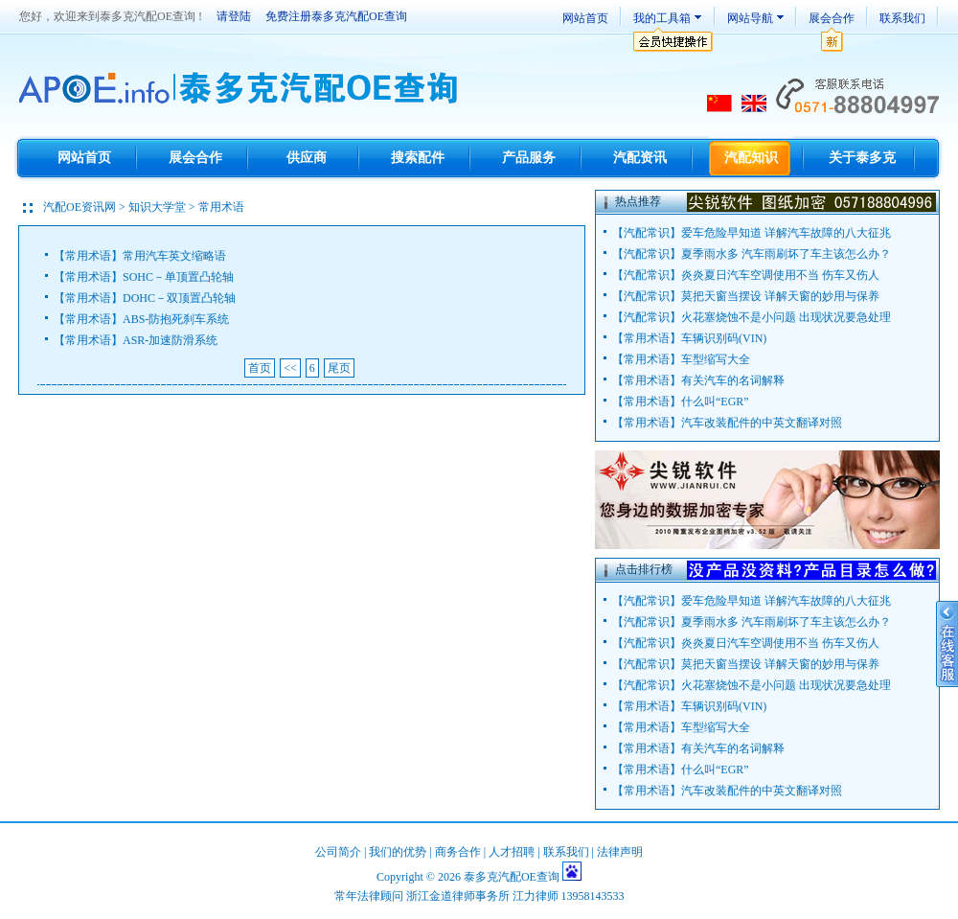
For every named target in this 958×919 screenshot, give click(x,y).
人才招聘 (512, 852)
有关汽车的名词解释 (733, 380)
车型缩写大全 (715, 359)
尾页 (339, 368)
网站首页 (585, 18)
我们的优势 (397, 852)
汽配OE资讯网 (79, 207)
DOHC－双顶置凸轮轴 (179, 298)
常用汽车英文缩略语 (174, 256)
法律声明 (620, 852)
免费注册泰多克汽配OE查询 (336, 16)
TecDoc (241, 89)
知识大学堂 (157, 207)
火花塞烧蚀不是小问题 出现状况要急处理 (786, 317)
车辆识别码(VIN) (723, 338)
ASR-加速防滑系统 (170, 340)
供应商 (306, 157)
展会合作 (832, 18)
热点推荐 (638, 201)
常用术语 (88, 256)
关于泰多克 (862, 157)
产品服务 (529, 157)
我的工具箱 (662, 18)
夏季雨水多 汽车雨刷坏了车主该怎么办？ (786, 254)
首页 (259, 368)
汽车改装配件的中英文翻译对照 (761, 422)
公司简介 (338, 852)
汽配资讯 (640, 157)
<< (290, 368)
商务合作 (458, 852)
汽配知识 (751, 157)
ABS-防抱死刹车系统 (176, 319)
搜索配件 (418, 157)
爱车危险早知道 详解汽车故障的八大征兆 (786, 233)
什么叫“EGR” (715, 401)
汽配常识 (647, 233)
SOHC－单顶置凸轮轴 (178, 277)
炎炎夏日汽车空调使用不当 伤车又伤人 (780, 275)
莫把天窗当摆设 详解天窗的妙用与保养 (780, 296)
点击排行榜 (644, 569)
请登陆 (234, 16)
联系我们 (902, 18)
